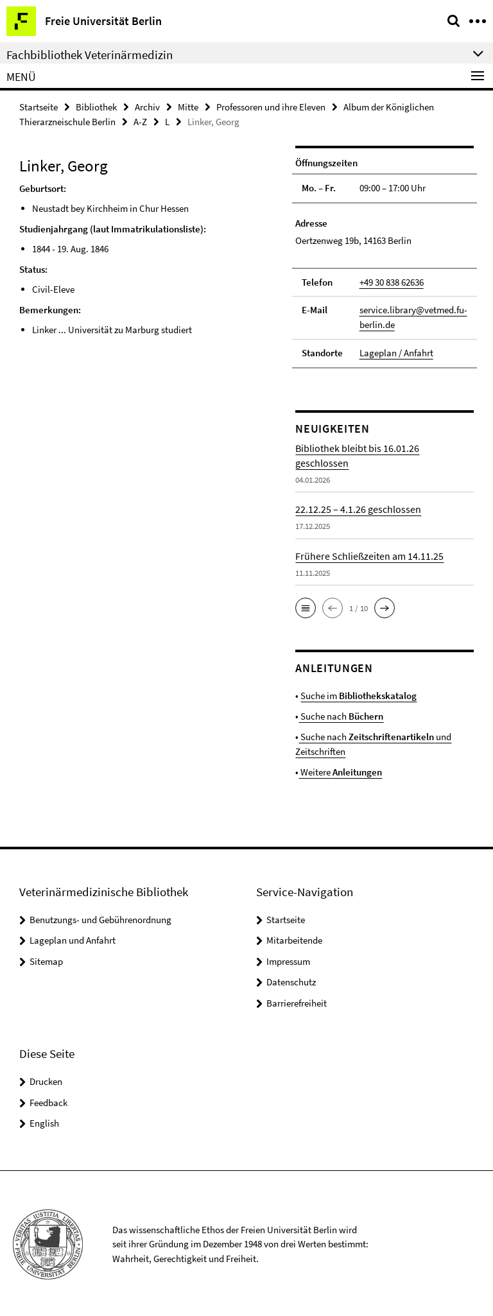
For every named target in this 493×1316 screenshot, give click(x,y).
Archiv (147, 107)
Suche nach (340, 715)
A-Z (140, 122)
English (44, 1121)
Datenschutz (291, 980)
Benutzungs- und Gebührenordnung (100, 917)
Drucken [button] (46, 1079)
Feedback (48, 1100)
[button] (305, 607)
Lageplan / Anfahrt (396, 352)
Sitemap (46, 959)
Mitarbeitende (294, 938)
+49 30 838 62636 (391, 281)
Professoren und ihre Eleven (270, 107)
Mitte (188, 107)
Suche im (358, 695)
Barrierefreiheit (296, 1000)
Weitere (340, 770)
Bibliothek (96, 107)
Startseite (38, 107)
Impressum (288, 959)
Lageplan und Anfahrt (73, 938)
